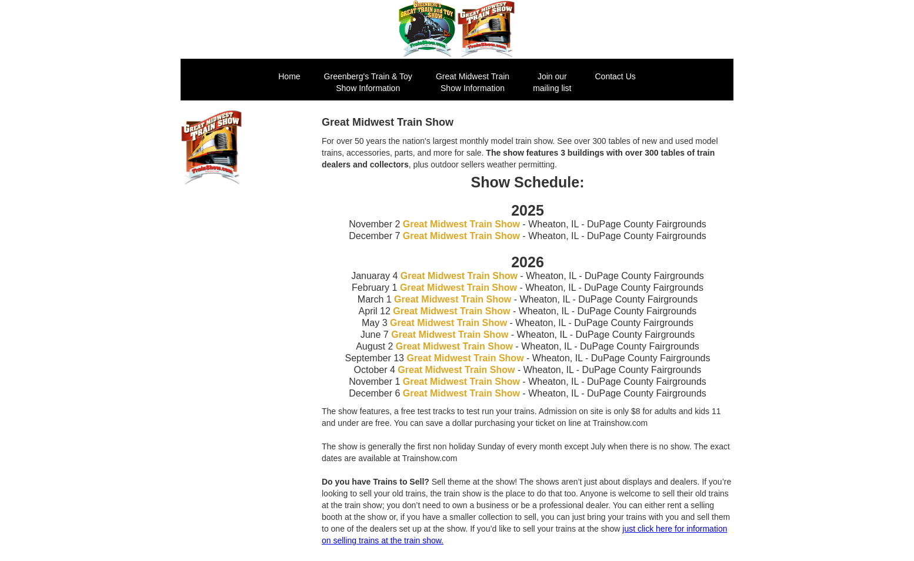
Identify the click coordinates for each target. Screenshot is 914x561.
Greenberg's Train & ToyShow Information (368, 82)
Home (289, 76)
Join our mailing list (552, 82)
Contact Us (615, 76)
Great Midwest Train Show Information (472, 82)
